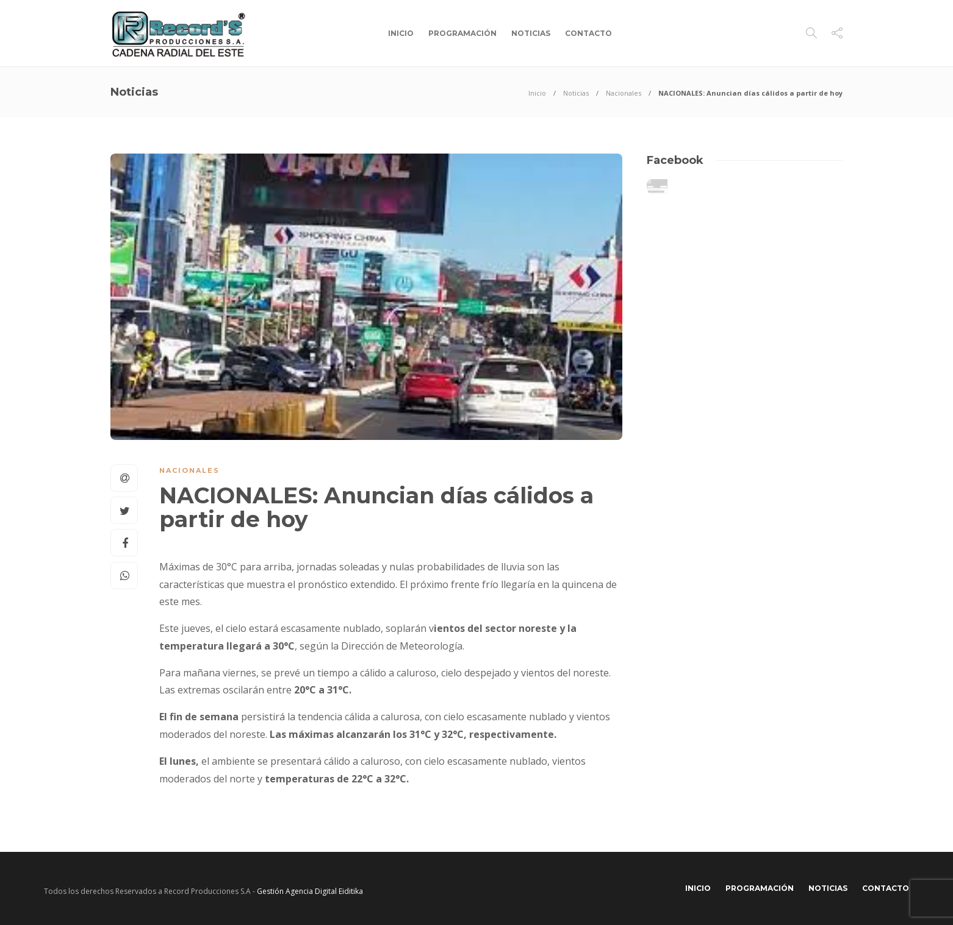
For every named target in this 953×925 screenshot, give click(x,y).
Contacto (588, 33)
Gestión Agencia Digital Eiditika (310, 891)
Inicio (401, 33)
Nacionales (623, 92)
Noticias (530, 33)
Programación (462, 33)
